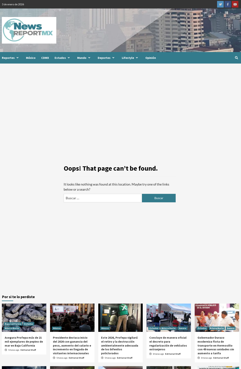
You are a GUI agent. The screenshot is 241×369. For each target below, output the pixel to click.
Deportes (107, 58)
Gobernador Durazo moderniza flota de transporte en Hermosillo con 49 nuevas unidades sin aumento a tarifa (216, 345)
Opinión (150, 58)
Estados (63, 58)
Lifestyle (131, 58)
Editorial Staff (28, 349)
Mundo (84, 58)
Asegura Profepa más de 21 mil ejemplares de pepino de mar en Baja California (24, 341)
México (31, 58)
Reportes (11, 58)
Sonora (182, 328)
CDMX (45, 58)
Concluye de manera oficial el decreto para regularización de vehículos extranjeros (168, 343)
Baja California (13, 323)
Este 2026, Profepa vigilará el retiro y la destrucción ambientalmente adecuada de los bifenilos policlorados (119, 345)
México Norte (12, 328)
